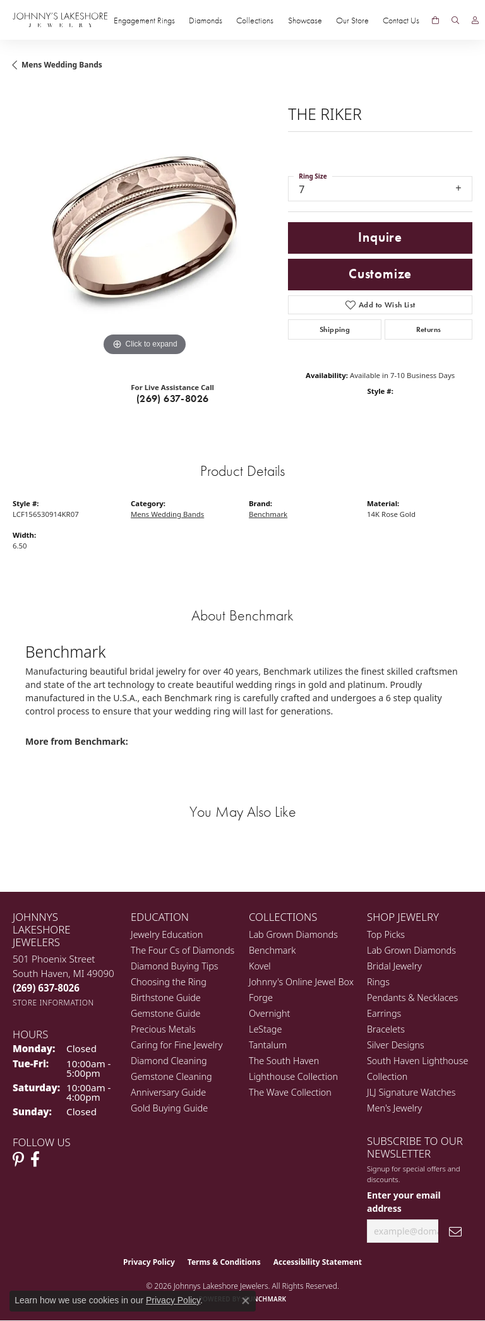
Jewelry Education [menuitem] (167, 934)
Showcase (305, 20)
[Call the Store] (46, 987)
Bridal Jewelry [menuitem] (394, 966)
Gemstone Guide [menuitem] (165, 1013)
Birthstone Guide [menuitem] (166, 998)
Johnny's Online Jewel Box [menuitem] (301, 982)
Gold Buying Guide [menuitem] (169, 1108)
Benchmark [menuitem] (272, 950)
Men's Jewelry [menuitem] (394, 1108)
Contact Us (401, 20)
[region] (144, 227)
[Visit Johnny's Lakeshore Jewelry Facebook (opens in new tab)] (35, 1159)
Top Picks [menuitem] (386, 934)
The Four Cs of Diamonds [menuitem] (182, 950)
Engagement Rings (144, 20)
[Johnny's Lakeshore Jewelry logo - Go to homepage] (60, 20)
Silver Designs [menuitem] (395, 1045)
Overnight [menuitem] (269, 1013)
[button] (455, 20)
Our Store (352, 20)
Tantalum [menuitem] (268, 1045)
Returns (428, 329)
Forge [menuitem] (261, 998)
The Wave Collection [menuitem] (290, 1092)
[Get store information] (53, 1002)
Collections (254, 20)
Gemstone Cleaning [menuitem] (171, 1076)
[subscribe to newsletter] (455, 1231)
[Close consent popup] (245, 1301)
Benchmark (268, 514)
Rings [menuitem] (378, 982)
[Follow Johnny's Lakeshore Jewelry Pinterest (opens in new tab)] (18, 1159)
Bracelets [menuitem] (386, 1029)
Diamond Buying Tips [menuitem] (175, 966)
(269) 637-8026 (172, 398)
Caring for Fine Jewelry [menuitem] (176, 1045)
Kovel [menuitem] (260, 966)
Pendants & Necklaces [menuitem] (412, 998)
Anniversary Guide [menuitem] (168, 1092)
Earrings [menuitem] (384, 1013)
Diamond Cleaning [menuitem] (169, 1061)
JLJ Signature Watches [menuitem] (411, 1092)
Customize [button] (380, 274)
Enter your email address (404, 1201)
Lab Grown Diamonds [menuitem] (293, 934)
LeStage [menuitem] (265, 1029)
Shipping (335, 329)
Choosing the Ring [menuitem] (169, 982)
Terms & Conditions (224, 1262)
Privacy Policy (149, 1262)
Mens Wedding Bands (61, 64)
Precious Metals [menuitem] (163, 1029)
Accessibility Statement (317, 1262)
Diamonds (205, 20)
